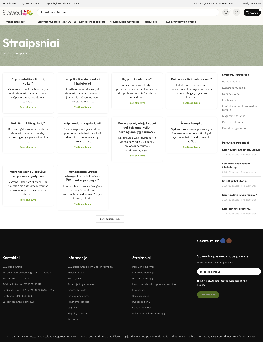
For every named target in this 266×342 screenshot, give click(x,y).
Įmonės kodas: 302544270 (18, 278)
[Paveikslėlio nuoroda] (18, 241)
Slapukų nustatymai (79, 313)
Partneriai (73, 319)
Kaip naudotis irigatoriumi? (82, 123)
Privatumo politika (78, 301)
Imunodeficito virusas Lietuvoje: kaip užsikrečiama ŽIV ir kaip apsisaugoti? (82, 176)
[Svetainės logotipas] (18, 12)
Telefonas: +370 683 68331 (18, 296)
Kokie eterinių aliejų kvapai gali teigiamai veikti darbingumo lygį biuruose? (137, 127)
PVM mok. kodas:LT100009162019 (22, 284)
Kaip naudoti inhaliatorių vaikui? (241, 149)
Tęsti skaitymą (28, 107)
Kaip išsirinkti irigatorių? (28, 123)
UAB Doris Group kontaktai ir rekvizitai (90, 266)
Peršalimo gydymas (234, 128)
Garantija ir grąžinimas (80, 284)
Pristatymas (74, 278)
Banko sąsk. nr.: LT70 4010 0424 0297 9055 (28, 290)
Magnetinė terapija (233, 116)
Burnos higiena (231, 81)
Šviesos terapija (191, 123)
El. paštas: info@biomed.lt (18, 301)
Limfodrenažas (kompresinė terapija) (239, 108)
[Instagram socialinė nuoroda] (229, 240)
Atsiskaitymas (75, 272)
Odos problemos (232, 122)
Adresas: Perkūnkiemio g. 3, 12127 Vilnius (27, 272)
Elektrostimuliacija (233, 87)
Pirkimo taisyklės (77, 290)
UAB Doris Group (12, 266)
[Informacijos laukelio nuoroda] (21, 3)
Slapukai (72, 307)
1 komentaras (248, 154)
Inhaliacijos (229, 100)
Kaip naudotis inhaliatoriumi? (191, 79)
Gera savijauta (231, 93)
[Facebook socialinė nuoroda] (222, 240)
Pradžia (7, 53)
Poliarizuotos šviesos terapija (149, 313)
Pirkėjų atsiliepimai (78, 296)
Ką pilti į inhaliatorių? (137, 79)
